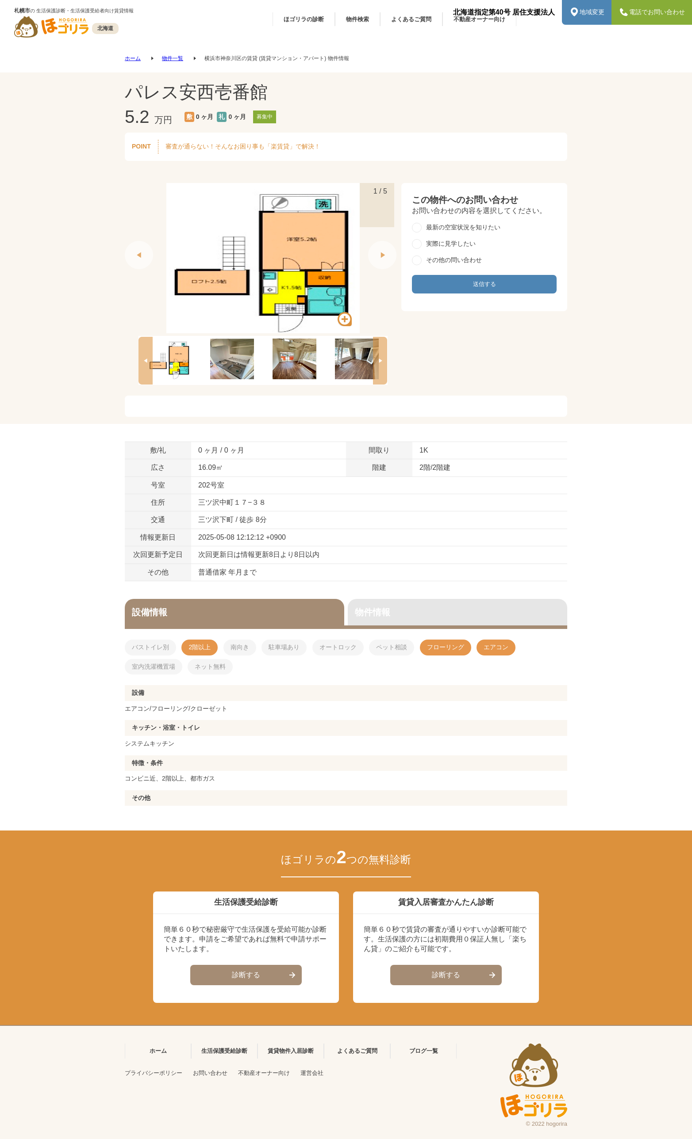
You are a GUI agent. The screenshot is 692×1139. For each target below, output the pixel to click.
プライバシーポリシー (153, 1073)
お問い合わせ (210, 1073)
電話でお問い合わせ (652, 12)
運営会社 (311, 1073)
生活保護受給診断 (224, 1051)
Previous (129, 245)
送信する (484, 284)
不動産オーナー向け (264, 1073)
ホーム (133, 58)
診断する (264, 975)
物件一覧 (172, 58)
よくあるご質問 (357, 1051)
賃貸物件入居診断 (291, 1051)
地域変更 (586, 12)
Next (372, 245)
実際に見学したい (451, 243)
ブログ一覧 (423, 1051)
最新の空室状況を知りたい (463, 227)
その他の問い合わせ (454, 259)
